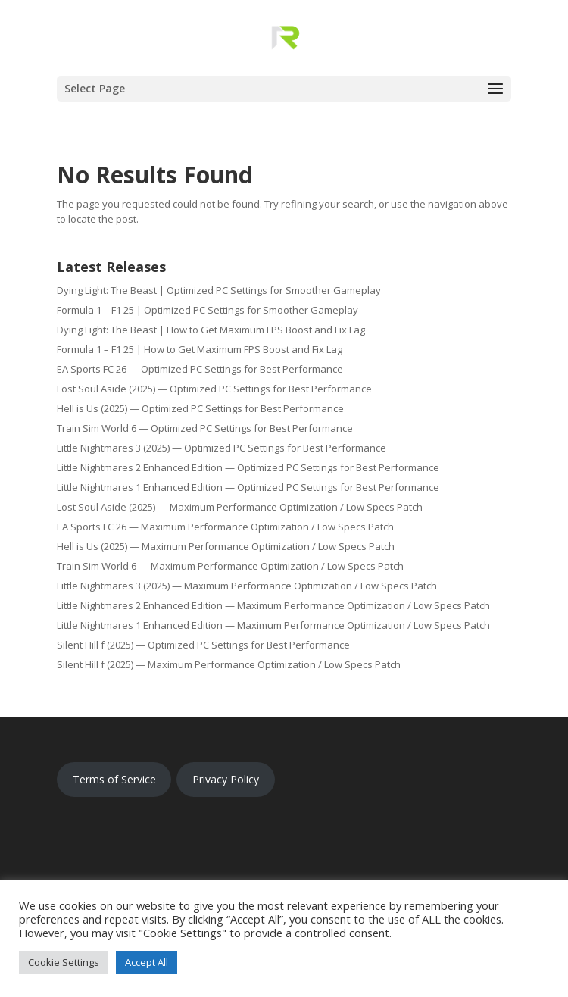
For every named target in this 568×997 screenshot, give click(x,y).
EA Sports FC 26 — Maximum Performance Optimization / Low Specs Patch (225, 526)
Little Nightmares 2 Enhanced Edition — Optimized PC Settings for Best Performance (248, 467)
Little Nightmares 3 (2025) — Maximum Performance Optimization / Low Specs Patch (247, 585)
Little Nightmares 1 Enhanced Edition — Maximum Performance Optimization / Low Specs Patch (273, 625)
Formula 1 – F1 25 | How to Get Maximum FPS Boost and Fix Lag (199, 349)
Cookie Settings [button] (63, 962)
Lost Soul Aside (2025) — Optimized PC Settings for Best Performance (214, 388)
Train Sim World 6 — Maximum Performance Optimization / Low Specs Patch (230, 566)
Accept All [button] (146, 962)
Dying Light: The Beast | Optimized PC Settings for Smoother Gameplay (219, 290)
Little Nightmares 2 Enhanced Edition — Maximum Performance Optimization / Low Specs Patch (273, 605)
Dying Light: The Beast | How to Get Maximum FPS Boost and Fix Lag (211, 329)
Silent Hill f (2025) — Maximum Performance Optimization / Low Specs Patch (229, 664)
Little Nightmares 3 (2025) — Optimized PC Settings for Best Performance (221, 448)
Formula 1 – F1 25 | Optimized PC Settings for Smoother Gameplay (207, 310)
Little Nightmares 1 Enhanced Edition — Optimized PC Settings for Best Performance (248, 487)
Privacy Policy (225, 779)
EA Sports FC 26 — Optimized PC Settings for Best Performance (200, 369)
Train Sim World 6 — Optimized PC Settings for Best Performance (205, 428)
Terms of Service (114, 779)
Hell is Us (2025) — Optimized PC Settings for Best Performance (200, 408)
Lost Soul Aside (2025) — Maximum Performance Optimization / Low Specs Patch (240, 507)
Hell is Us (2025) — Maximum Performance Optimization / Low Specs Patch (226, 546)
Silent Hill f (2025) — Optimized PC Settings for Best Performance (203, 645)
